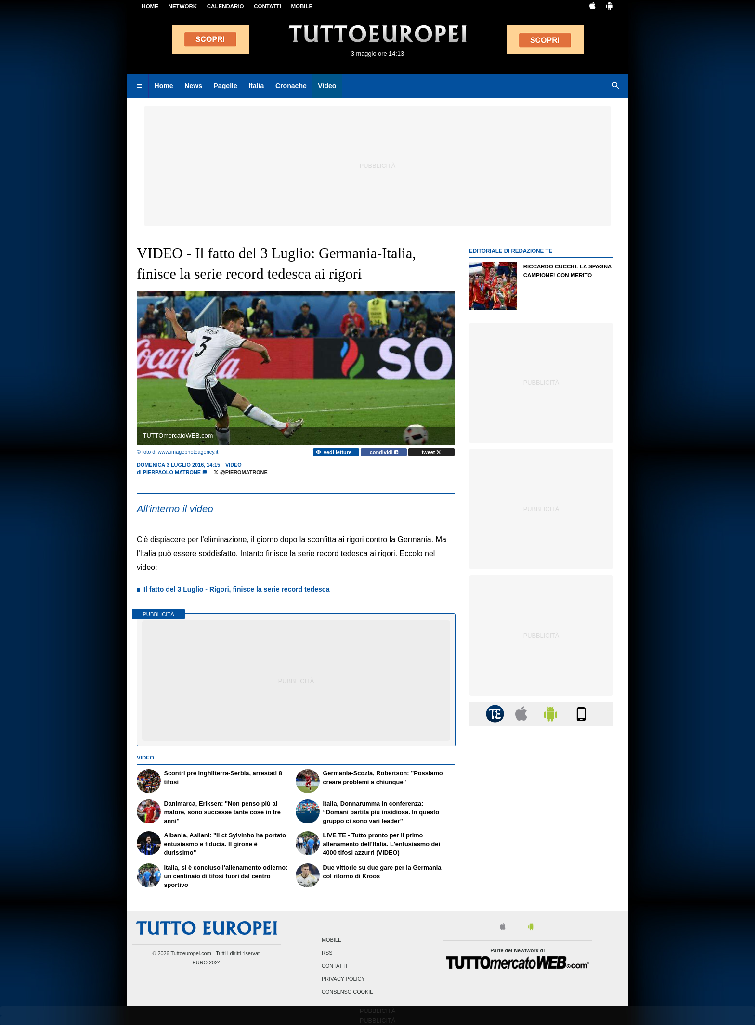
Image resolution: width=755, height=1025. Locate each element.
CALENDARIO (225, 6)
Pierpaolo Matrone (172, 472)
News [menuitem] (193, 85)
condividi (384, 452)
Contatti (334, 966)
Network (183, 6)
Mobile (331, 940)
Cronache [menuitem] (291, 85)
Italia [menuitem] (256, 85)
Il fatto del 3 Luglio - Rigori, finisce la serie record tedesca (236, 589)
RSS (327, 953)
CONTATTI (267, 6)
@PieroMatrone (241, 472)
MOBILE (301, 6)
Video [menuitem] (327, 85)
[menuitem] (139, 86)
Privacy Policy (343, 979)
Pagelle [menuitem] (225, 85)
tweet (432, 452)
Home (150, 6)
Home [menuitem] (164, 85)
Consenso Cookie (348, 992)
